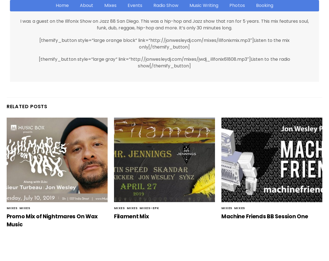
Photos (237, 5)
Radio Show (165, 5)
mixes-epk (149, 208)
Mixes (110, 5)
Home (62, 5)
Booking (264, 5)
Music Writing (204, 5)
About (86, 5)
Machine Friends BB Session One (264, 216)
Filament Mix (131, 216)
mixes (25, 208)
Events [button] (135, 5)
